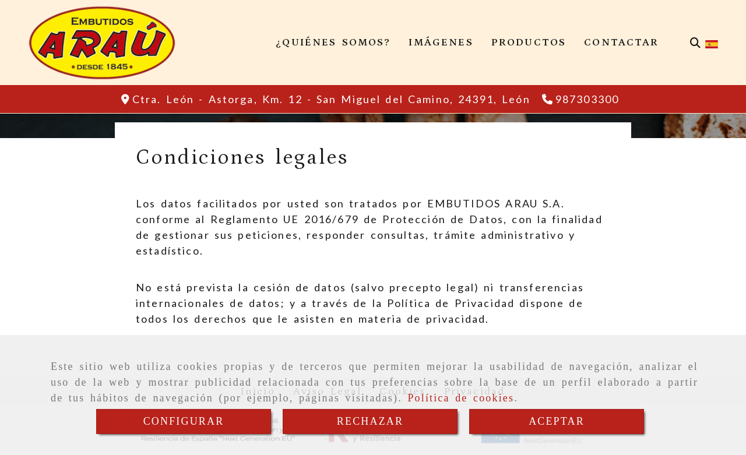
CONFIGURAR (183, 421)
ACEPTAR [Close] (557, 421)
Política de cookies (460, 398)
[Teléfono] (580, 99)
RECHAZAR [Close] (370, 421)
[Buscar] (695, 43)
